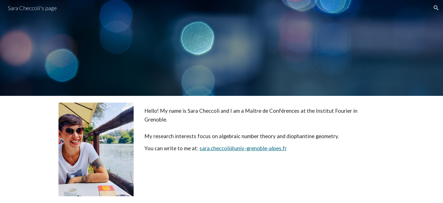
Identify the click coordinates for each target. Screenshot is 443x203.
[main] (263, 115)
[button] (436, 8)
